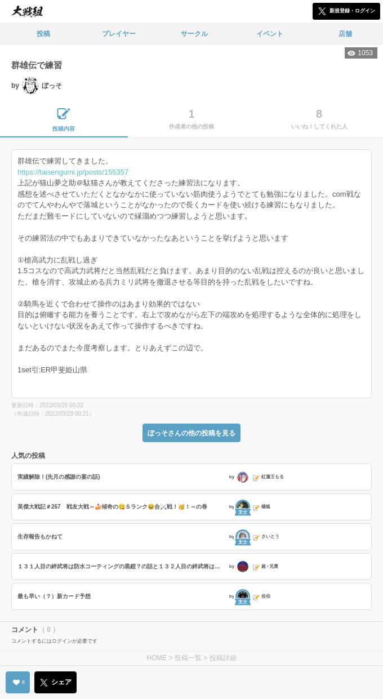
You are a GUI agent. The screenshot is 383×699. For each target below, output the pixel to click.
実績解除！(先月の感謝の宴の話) (58, 477)
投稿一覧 (188, 658)
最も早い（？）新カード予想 (54, 596)
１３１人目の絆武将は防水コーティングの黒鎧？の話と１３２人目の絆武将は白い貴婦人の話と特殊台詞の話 (121, 566)
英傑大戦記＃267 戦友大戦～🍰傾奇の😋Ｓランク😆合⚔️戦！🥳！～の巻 (112, 507)
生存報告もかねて (40, 536)
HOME (156, 658)
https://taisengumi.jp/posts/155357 (72, 172)
